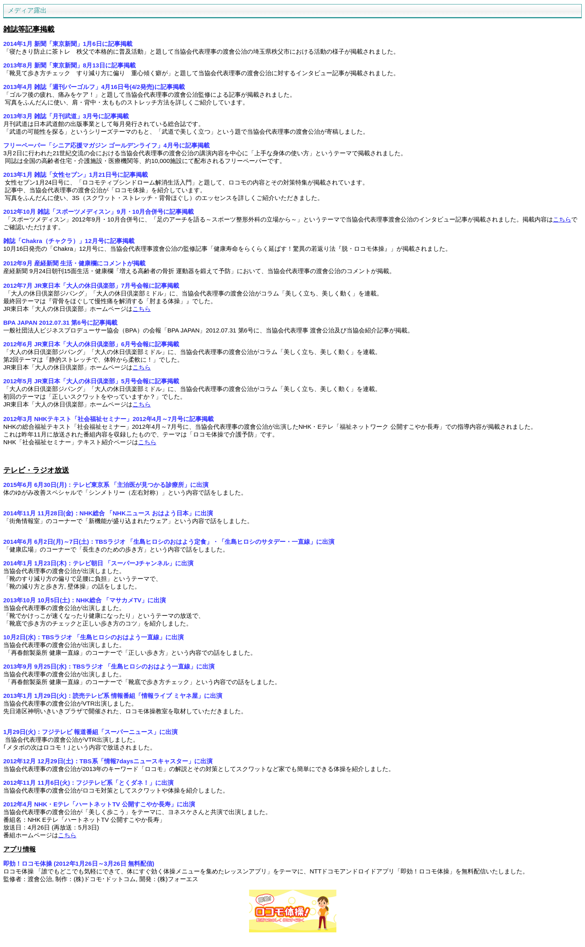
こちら (562, 219)
